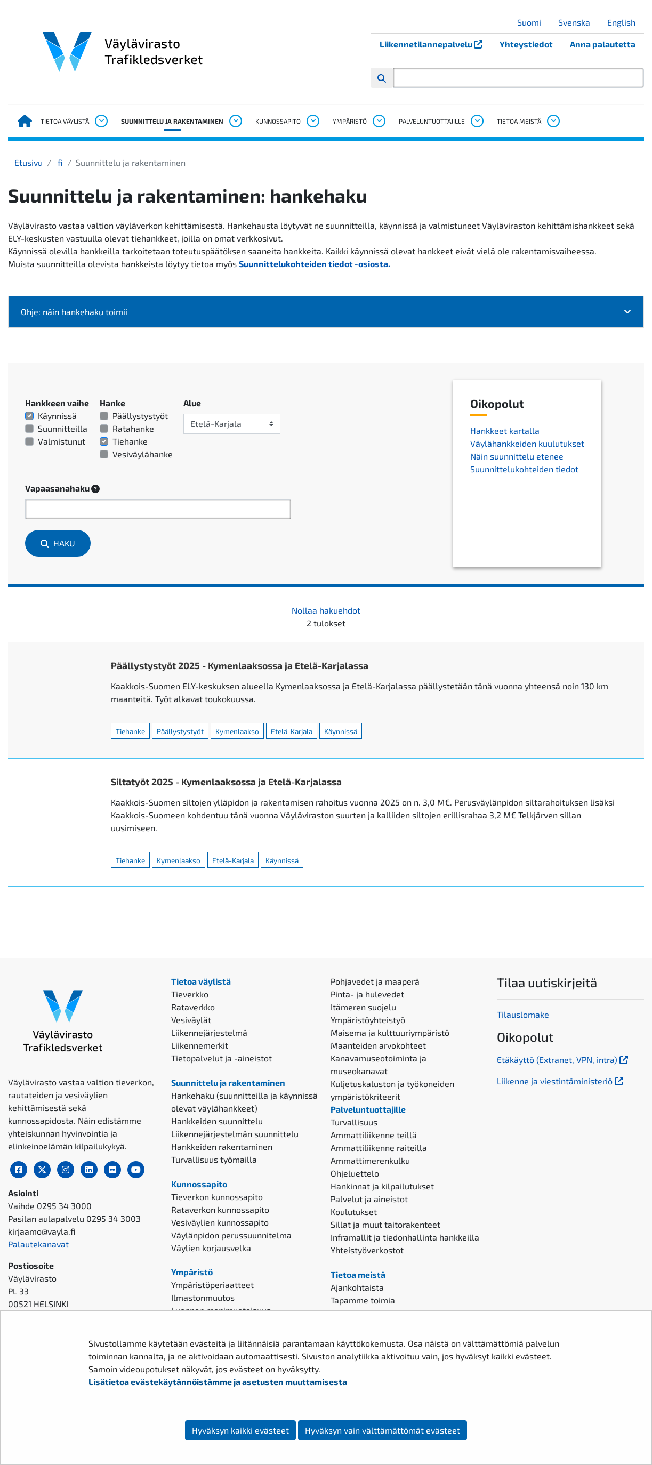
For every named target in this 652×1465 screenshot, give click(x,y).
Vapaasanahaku (62, 488)
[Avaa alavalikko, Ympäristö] (378, 121)
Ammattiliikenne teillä (374, 1135)
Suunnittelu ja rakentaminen (172, 121)
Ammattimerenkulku (370, 1160)
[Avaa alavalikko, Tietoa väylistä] (100, 121)
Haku (58, 543)
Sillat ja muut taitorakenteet (385, 1224)
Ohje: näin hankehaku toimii (326, 312)
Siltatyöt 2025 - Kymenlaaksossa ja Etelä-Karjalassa (226, 781)
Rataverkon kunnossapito (220, 1209)
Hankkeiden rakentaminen (221, 1146)
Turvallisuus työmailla (214, 1159)
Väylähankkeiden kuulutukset (527, 443)
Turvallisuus (354, 1122)
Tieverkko (189, 994)
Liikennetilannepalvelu (435, 44)
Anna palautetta (602, 44)
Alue (192, 403)
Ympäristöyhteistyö (368, 1020)
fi (59, 162)
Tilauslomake (523, 1014)
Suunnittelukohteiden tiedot (524, 469)
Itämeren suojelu (363, 1007)
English (625, 22)
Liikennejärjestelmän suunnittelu (235, 1134)
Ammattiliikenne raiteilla (379, 1147)
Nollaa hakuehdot (326, 610)
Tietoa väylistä (65, 121)
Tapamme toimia (363, 1300)
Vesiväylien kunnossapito (220, 1222)
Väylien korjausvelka (211, 1248)
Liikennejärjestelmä (209, 1032)
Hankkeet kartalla (505, 430)
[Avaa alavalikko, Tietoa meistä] (553, 121)
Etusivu (28, 162)
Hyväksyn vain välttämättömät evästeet (382, 1430)
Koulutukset (354, 1211)
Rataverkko (193, 1007)
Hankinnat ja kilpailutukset (382, 1186)
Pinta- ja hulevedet (367, 994)
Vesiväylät (191, 1020)
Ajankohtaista (357, 1287)
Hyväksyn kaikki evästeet (240, 1430)
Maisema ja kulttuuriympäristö (390, 1032)
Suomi (533, 22)
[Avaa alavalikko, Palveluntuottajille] (476, 121)
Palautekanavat (38, 1244)
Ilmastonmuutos (203, 1297)
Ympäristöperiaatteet (212, 1284)
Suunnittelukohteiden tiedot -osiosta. (314, 264)
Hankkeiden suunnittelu (217, 1121)
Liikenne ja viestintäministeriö (561, 1081)
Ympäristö (350, 121)
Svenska (578, 22)
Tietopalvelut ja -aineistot (221, 1058)
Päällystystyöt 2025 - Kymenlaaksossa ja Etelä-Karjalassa (239, 665)
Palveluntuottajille (432, 121)
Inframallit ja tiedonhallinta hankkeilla (405, 1237)
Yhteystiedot (526, 44)
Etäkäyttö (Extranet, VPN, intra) (563, 1060)
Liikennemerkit (199, 1045)
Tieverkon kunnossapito (217, 1197)
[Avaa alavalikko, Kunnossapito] (312, 121)
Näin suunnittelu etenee (517, 456)
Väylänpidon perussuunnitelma (231, 1235)
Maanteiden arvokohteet (378, 1045)
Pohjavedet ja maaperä (375, 981)
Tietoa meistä (519, 121)
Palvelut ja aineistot (369, 1199)
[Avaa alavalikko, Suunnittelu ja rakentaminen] (235, 121)
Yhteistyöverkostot (367, 1250)
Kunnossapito (278, 121)
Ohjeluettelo (355, 1173)
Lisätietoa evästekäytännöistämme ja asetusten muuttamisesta (217, 1382)
